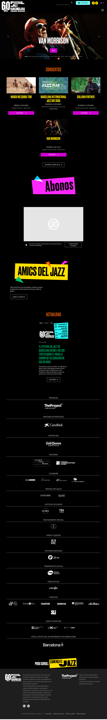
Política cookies (70, 714)
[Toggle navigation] (102, 10)
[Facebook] (93, 3)
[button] (8, 36)
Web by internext (81, 714)
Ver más (53, 379)
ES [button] (101, 3)
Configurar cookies (73, 245)
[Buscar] (63, 3)
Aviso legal (48, 714)
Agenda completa (53, 164)
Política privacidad (58, 714)
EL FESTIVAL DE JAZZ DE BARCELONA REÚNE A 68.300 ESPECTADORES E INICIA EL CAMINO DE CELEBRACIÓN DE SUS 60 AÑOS (52, 354)
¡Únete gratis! (18, 297)
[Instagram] (96, 3)
